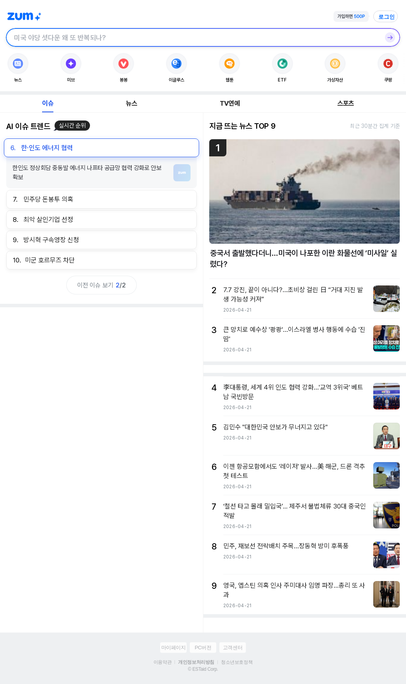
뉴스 (131, 103)
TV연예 (230, 103)
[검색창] (193, 37)
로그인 (386, 17)
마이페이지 (173, 647)
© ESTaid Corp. (203, 669)
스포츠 (345, 103)
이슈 (47, 103)
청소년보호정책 (236, 662)
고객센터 (232, 647)
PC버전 (203, 647)
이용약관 (162, 662)
